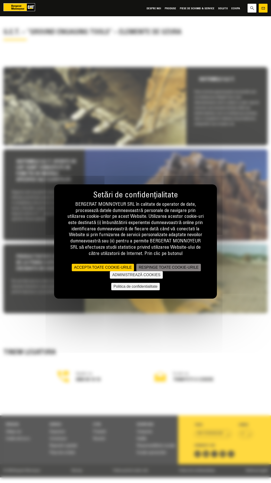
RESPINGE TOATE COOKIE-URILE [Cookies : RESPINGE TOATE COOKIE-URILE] (169, 267)
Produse (170, 8)
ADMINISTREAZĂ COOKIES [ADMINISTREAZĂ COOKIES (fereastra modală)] (136, 275)
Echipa (235, 8)
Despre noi (154, 8)
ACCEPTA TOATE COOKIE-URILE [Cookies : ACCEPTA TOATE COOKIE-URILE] (103, 267)
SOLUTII (223, 8)
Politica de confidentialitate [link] (135, 286)
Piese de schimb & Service (197, 8)
